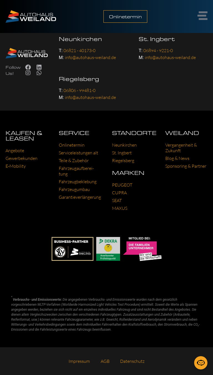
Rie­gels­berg (123, 160)
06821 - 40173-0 (79, 50)
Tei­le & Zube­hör (74, 160)
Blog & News (177, 158)
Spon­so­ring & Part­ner (185, 166)
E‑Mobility (16, 166)
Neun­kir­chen (124, 145)
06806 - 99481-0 (79, 90)
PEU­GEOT (122, 185)
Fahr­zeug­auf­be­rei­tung (76, 171)
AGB (105, 361)
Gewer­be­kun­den (21, 158)
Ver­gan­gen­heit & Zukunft (181, 147)
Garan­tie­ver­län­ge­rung (80, 197)
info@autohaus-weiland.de (90, 57)
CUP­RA (119, 192)
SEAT (117, 200)
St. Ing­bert (122, 152)
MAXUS (119, 208)
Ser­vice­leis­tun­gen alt (78, 152)
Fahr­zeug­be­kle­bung (78, 181)
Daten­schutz (133, 361)
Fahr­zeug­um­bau (74, 189)
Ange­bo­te (15, 150)
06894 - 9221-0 (158, 50)
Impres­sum (79, 361)
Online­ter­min (72, 145)
